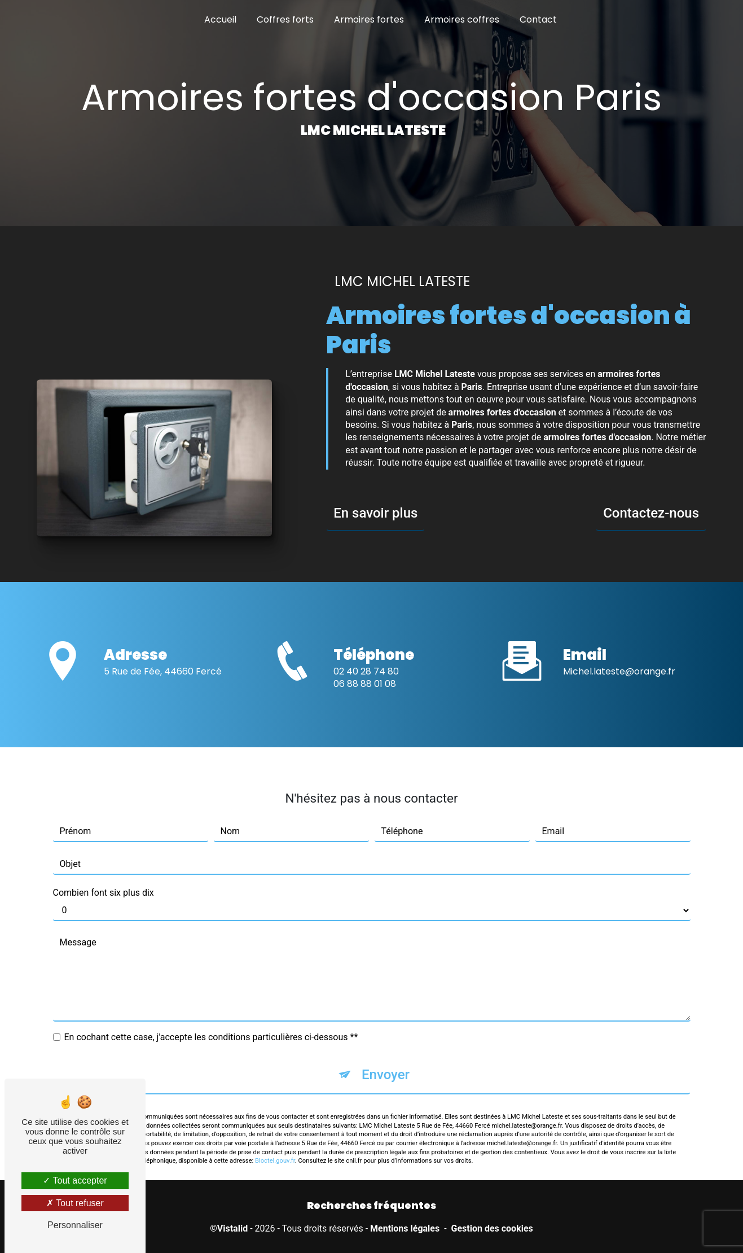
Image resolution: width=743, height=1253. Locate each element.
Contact (538, 19)
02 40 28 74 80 (366, 691)
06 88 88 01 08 (364, 704)
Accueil (220, 19)
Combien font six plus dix (103, 872)
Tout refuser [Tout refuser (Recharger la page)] (75, 1203)
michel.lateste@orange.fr (619, 651)
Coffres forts (285, 19)
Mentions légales (404, 1228)
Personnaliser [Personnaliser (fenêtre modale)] (75, 1225)
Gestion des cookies (492, 1228)
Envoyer (386, 1054)
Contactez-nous (651, 513)
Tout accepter (75, 1180)
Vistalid (232, 1228)
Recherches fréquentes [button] (371, 1205)
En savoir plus (375, 513)
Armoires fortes (369, 19)
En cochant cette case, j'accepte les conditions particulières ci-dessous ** (211, 1016)
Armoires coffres (461, 19)
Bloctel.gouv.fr (275, 1141)
